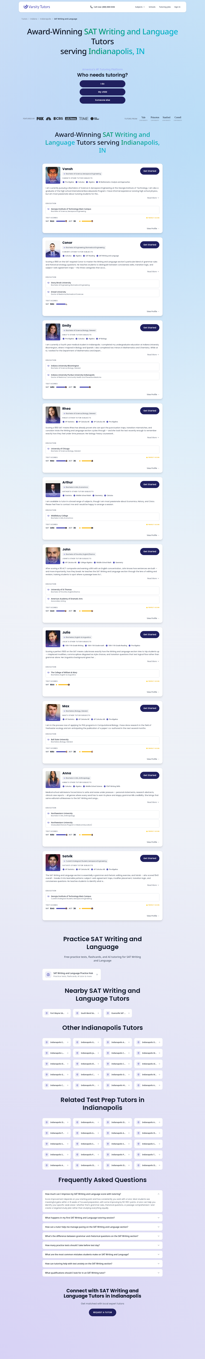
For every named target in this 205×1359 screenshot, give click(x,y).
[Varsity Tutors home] (36, 7)
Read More (153, 198)
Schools (152, 7)
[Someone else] (102, 100)
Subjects (140, 7)
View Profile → (153, 228)
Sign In (177, 7)
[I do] (102, 83)
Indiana (33, 19)
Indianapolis (45, 19)
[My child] (102, 92)
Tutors (24, 19)
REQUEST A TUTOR (102, 1312)
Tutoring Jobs (165, 7)
